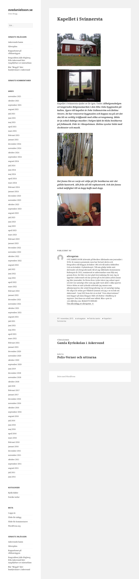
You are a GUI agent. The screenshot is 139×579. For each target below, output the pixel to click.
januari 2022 (13, 295)
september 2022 (15, 260)
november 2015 (14, 455)
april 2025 (12, 126)
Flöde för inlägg (14, 517)
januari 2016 (13, 446)
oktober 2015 (13, 459)
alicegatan (81, 318)
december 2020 (14, 351)
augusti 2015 (13, 468)
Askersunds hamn (15, 42)
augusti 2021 (13, 317)
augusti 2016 (13, 416)
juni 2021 (12, 325)
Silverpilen (12, 46)
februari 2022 (14, 291)
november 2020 (14, 356)
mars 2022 (12, 286)
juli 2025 (11, 113)
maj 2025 (12, 122)
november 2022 (14, 252)
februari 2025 (14, 135)
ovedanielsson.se (20, 10)
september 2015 (15, 464)
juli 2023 (11, 217)
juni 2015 (12, 477)
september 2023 (15, 209)
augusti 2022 (13, 265)
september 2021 (15, 312)
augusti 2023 (13, 213)
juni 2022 (12, 273)
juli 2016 (11, 420)
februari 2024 (14, 187)
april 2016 (12, 433)
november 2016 (14, 403)
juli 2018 (11, 386)
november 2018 (14, 377)
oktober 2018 (13, 381)
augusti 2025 (13, 109)
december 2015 (14, 451)
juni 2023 (12, 222)
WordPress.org (14, 526)
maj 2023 (12, 226)
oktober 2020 (13, 360)
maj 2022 (12, 278)
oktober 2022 (13, 256)
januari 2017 (13, 394)
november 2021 (14, 304)
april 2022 (12, 282)
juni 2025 (12, 118)
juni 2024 (12, 170)
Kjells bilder (13, 493)
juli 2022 (11, 269)
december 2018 (14, 373)
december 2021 (14, 299)
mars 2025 (12, 131)
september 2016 (15, 412)
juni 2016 (12, 425)
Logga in (11, 513)
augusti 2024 (13, 161)
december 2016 (14, 399)
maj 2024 (12, 174)
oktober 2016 (13, 407)
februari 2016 (14, 442)
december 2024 (14, 144)
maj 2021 (12, 330)
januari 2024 (13, 191)
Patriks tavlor (14, 497)
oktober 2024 (13, 152)
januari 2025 (13, 139)
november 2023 (14, 200)
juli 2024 (11, 165)
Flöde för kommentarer (18, 521)
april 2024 (12, 178)
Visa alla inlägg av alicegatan (79, 303)
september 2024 (15, 157)
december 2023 (14, 196)
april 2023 (12, 230)
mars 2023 (12, 235)
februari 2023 (14, 239)
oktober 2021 (13, 308)
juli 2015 (11, 472)
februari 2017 (14, 390)
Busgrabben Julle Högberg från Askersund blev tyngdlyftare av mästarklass (19, 60)
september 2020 (15, 364)
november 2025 (14, 96)
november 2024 (14, 148)
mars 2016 (12, 438)
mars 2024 (12, 183)
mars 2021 (12, 338)
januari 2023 (13, 243)
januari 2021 (13, 347)
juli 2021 (11, 321)
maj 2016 (12, 429)
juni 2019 (12, 369)
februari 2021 (14, 343)
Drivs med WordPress (66, 376)
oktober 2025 (13, 101)
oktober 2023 (13, 204)
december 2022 (14, 247)
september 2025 (15, 105)
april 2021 (12, 334)
